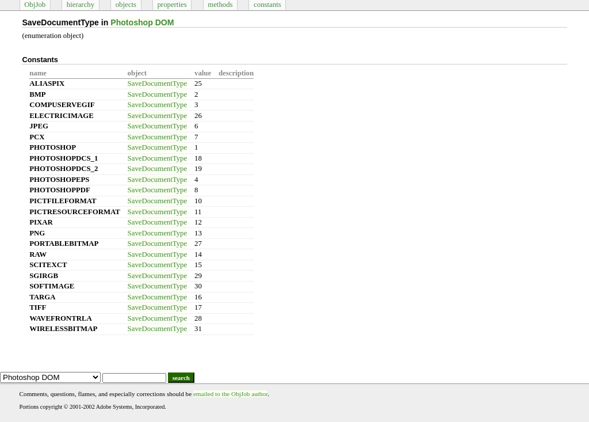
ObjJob (34, 5)
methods (220, 5)
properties (171, 5)
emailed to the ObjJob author (230, 393)
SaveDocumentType (158, 83)
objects (126, 5)
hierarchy (80, 5)
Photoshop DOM (142, 22)
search (181, 377)
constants (267, 5)
